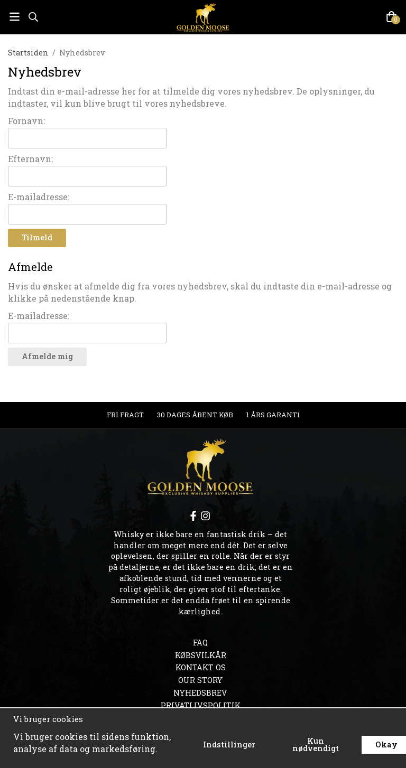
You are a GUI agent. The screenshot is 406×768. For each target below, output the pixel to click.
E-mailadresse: (38, 196)
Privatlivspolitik (201, 705)
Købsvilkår (200, 655)
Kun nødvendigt (315, 744)
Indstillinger (229, 744)
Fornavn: (26, 120)
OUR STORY (200, 680)
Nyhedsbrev (200, 693)
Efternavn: (30, 158)
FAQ (200, 643)
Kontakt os (201, 667)
